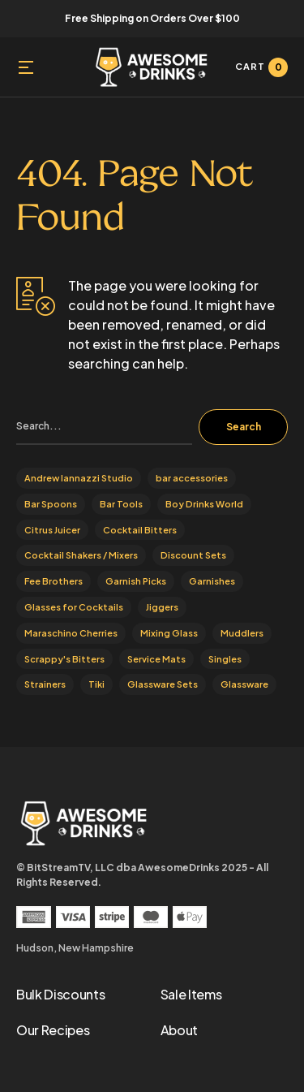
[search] (104, 427)
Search (243, 427)
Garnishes (212, 581)
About (179, 1029)
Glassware (244, 684)
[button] (26, 67)
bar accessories (192, 478)
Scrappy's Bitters (64, 659)
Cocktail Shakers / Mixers (81, 555)
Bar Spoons (50, 504)
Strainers (45, 684)
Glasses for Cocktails (73, 607)
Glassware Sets (162, 684)
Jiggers (162, 607)
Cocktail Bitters (140, 529)
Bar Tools (121, 504)
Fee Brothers (53, 581)
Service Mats (156, 659)
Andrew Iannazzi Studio (78, 478)
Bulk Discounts (60, 994)
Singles (225, 659)
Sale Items (191, 994)
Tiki (96, 684)
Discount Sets (193, 555)
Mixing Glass (169, 633)
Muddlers (242, 633)
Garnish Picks (135, 581)
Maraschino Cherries (71, 633)
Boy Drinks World (204, 504)
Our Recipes (52, 1029)
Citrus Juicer (52, 529)
